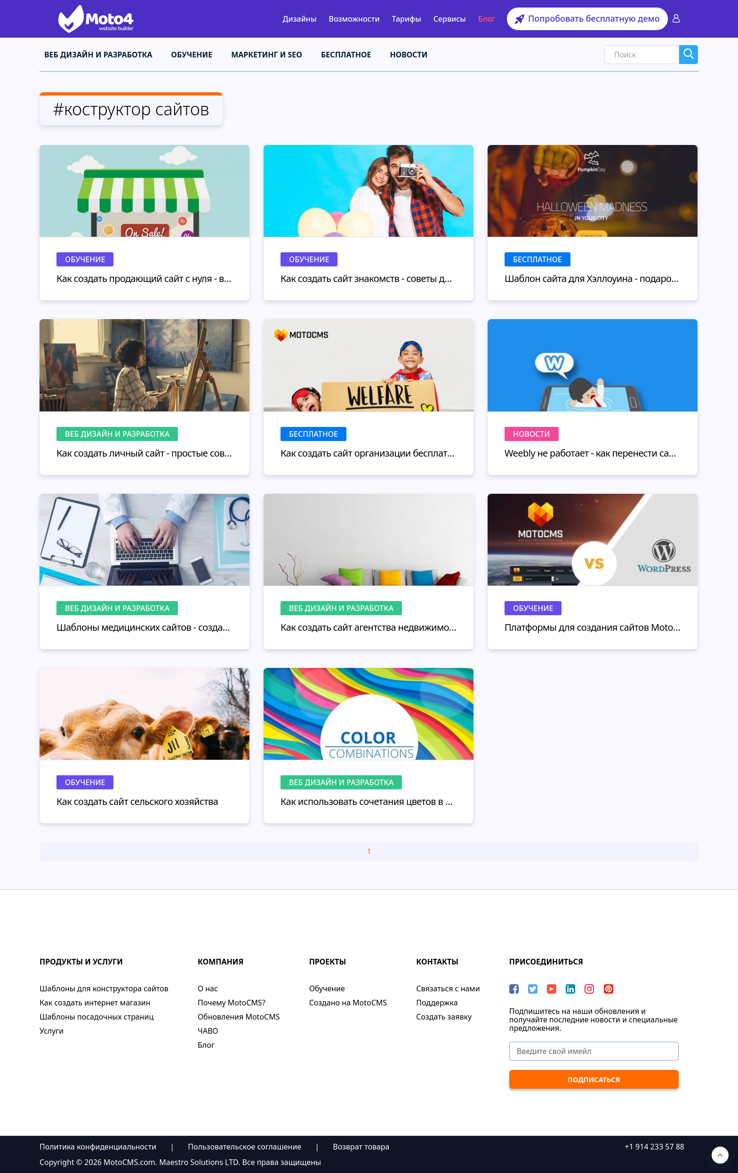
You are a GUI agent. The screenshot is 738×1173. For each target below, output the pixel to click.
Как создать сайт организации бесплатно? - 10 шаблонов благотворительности (369, 452)
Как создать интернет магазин (95, 1002)
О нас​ (208, 988)
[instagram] (589, 988)
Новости (408, 54)
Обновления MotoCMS (239, 1016)
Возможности (354, 19)
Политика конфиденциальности (98, 1146)
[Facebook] (514, 988)
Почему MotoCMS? (231, 1002)
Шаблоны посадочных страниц (96, 1016)
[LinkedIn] (570, 988)
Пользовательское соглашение (244, 1146)
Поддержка (436, 1002)
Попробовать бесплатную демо (587, 18)
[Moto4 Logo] (96, 19)
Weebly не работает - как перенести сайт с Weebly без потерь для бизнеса (593, 452)
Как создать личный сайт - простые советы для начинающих (144, 452)
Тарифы (406, 19)
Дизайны (300, 19)
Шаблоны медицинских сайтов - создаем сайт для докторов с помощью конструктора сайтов (144, 626)
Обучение (192, 54)
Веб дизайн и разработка (98, 54)
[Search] (641, 54)
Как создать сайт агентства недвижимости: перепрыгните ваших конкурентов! (369, 626)
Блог (486, 19)
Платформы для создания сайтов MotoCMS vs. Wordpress (593, 626)
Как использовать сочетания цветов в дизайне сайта (369, 801)
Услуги (52, 1030)
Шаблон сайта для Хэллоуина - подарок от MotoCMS (593, 278)
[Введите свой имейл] (594, 1050)
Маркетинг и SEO (266, 54)
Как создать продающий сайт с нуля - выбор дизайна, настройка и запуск (144, 278)
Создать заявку (444, 1016)
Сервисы (449, 19)
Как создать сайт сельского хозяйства (137, 801)
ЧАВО (208, 1030)
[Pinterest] (608, 988)
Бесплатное (346, 54)
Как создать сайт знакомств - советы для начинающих (369, 278)
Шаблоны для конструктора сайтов (104, 988)
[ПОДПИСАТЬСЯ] (594, 1078)
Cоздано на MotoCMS (348, 1002)
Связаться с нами (448, 988)
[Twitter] (532, 988)
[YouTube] (551, 988)
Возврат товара (361, 1146)
